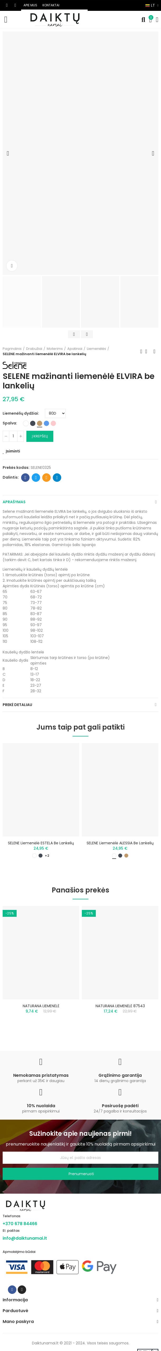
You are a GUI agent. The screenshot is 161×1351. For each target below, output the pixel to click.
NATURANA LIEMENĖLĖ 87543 (120, 1006)
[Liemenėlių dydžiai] (55, 413)
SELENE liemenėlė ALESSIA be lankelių (120, 843)
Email (47, 477)
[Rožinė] (53, 423)
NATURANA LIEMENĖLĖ (41, 1006)
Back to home (147, 351)
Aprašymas (14, 502)
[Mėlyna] (46, 423)
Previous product (141, 351)
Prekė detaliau (17, 704)
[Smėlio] (39, 423)
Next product (154, 351)
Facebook (25, 477)
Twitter (36, 477)
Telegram (57, 477)
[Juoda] (32, 423)
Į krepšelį (40, 436)
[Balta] (26, 423)
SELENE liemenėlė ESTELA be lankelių (41, 843)
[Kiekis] (13, 436)
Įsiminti (13, 451)
